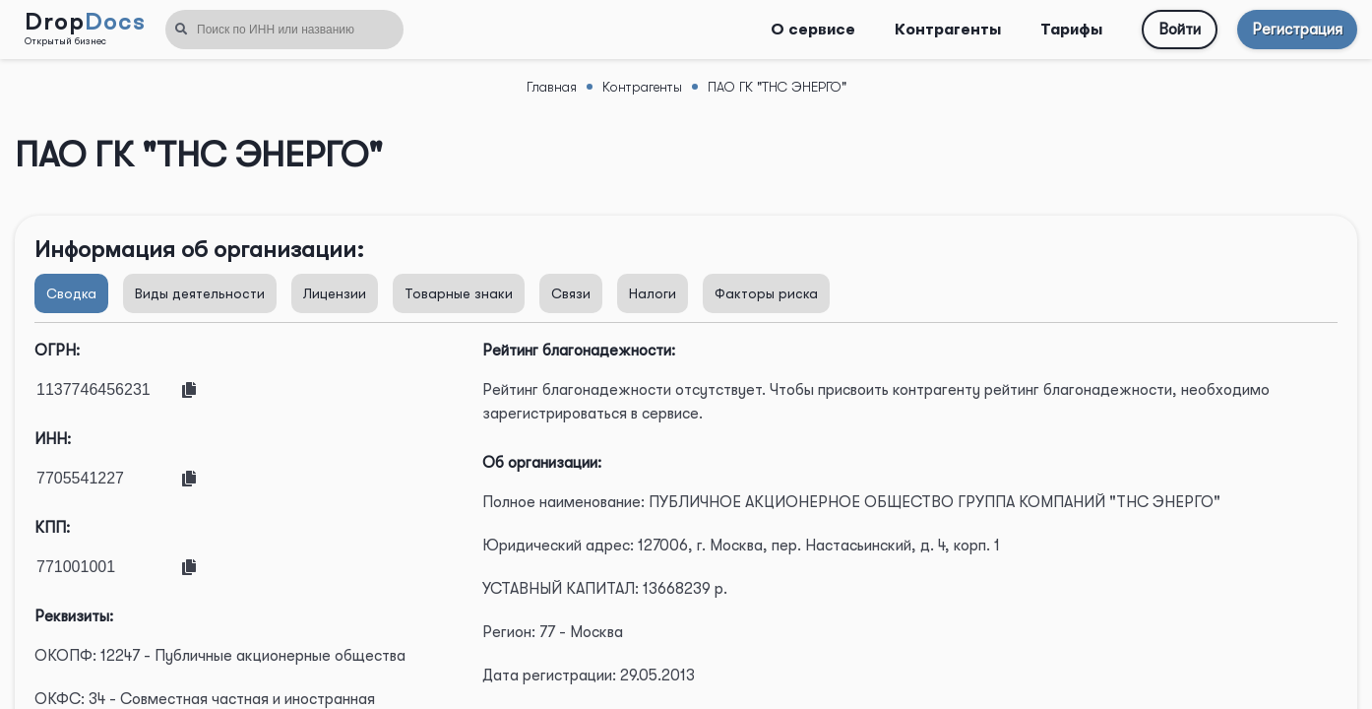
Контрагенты (948, 29)
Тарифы (1071, 29)
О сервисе (813, 29)
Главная (552, 87)
